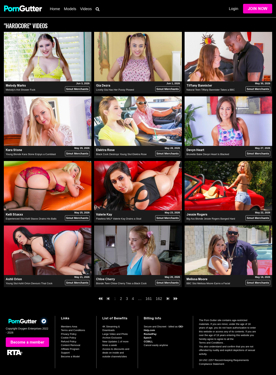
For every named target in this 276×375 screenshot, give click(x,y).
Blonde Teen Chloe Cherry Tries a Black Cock (121, 283)
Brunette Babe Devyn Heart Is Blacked (207, 154)
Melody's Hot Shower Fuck (20, 89)
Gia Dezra (103, 85)
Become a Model (70, 356)
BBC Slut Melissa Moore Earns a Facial (208, 283)
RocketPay (150, 334)
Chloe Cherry (105, 279)
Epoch (147, 337)
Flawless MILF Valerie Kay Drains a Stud (118, 218)
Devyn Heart (195, 150)
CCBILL (148, 341)
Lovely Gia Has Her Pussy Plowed (115, 89)
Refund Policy (68, 341)
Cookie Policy (68, 337)
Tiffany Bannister (199, 85)
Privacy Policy (68, 334)
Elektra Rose (105, 150)
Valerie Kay (104, 214)
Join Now (257, 8)
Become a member (27, 342)
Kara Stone (14, 150)
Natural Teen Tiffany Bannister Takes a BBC (210, 89)
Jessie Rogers (196, 214)
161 (148, 299)
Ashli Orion (14, 279)
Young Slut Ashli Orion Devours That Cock (29, 283)
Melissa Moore (196, 279)
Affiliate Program (70, 349)
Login (233, 9)
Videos (86, 9)
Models (70, 9)
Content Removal (70, 345)
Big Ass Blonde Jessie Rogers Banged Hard (210, 218)
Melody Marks (16, 85)
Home (55, 9)
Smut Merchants (77, 89)
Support (65, 352)
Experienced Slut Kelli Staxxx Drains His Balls (31, 218)
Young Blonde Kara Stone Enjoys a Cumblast (31, 154)
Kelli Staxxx (14, 214)
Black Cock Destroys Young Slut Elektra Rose (121, 154)
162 (159, 299)
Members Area (69, 326)
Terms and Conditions (73, 330)
